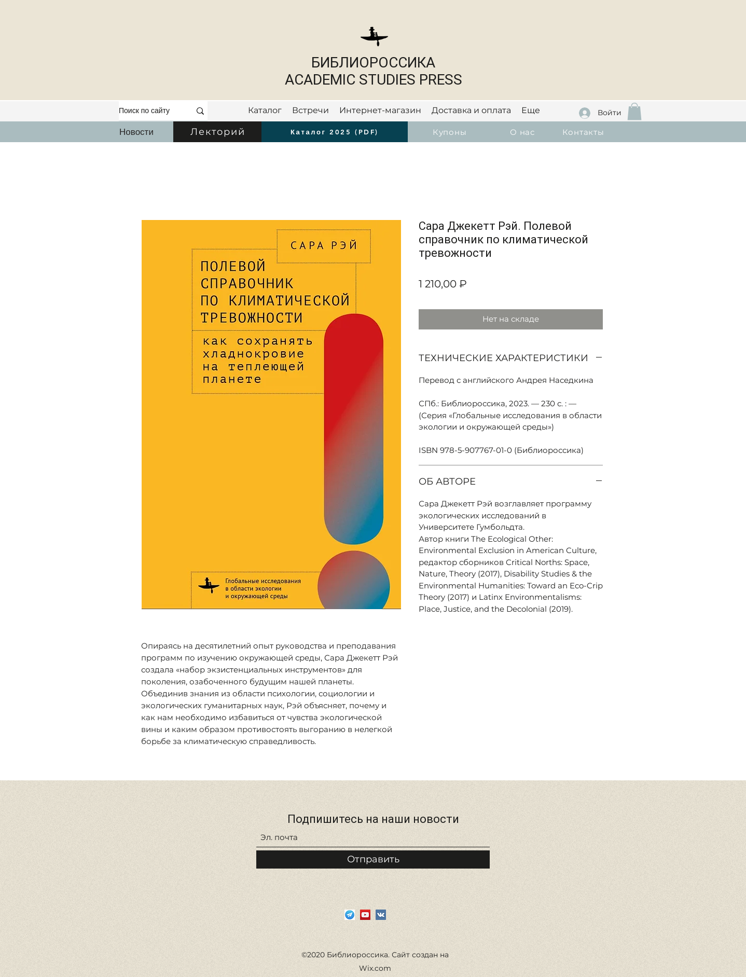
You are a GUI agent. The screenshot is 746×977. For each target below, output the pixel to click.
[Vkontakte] (381, 915)
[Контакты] (584, 131)
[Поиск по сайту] (147, 110)
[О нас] (523, 131)
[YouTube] (365, 915)
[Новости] (136, 131)
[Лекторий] (219, 131)
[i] (349, 915)
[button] (634, 111)
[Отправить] (373, 859)
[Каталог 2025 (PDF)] (334, 131)
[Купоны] (450, 131)
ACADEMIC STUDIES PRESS (373, 79)
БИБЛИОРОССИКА (373, 62)
